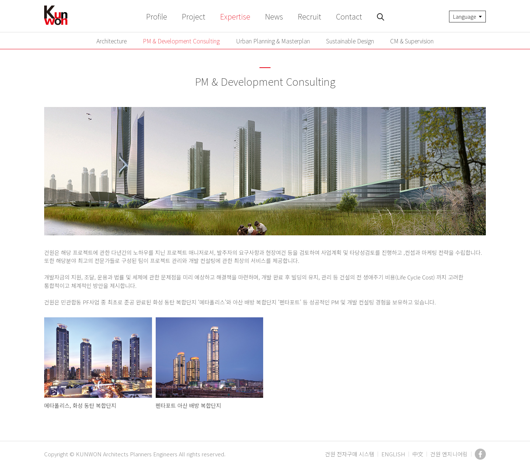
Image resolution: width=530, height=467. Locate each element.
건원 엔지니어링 (449, 454)
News (274, 16)
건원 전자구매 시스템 (349, 454)
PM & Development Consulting (181, 40)
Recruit (309, 16)
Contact (349, 16)
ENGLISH (393, 454)
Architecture (111, 40)
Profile (156, 16)
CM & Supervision (412, 40)
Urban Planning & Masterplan (273, 40)
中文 (417, 454)
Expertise (235, 16)
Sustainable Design (350, 40)
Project (193, 16)
